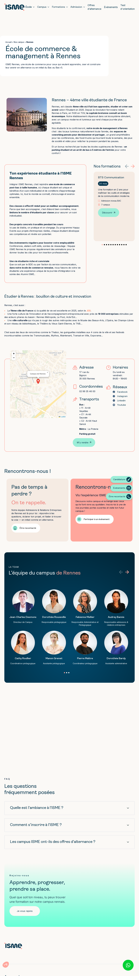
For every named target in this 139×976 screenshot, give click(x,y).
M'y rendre (82, 442)
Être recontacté (28, 528)
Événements (111, 7)
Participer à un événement (97, 519)
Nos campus (19, 42)
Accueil (8, 42)
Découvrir (107, 212)
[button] (127, 166)
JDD (88, 310)
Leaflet (62, 417)
